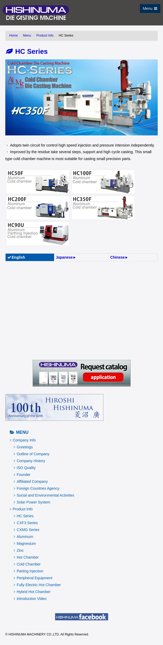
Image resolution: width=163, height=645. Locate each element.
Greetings (23, 447)
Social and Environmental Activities (44, 495)
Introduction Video (30, 599)
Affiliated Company (31, 481)
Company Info (23, 440)
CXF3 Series (26, 523)
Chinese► (119, 257)
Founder (22, 474)
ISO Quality (25, 468)
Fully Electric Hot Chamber (37, 585)
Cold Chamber (27, 564)
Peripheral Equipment (33, 578)
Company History (29, 461)
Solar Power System (32, 502)
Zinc (19, 550)
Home (13, 35)
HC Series (27, 51)
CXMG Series (26, 530)
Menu (150, 8)
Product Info (45, 35)
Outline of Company (32, 454)
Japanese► (66, 257)
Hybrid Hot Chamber (32, 592)
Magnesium (25, 543)
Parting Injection (28, 571)
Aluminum (23, 536)
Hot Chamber (26, 557)
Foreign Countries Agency (36, 488)
